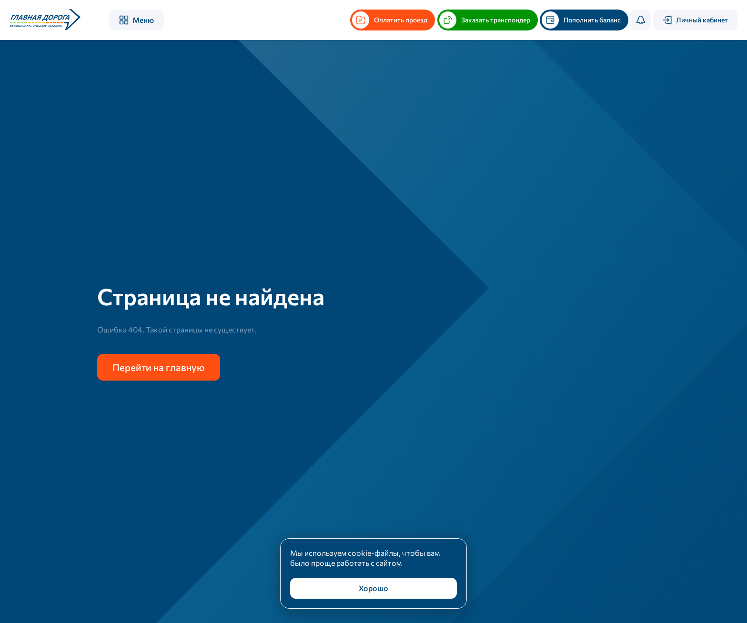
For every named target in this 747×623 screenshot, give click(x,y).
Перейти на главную (158, 367)
